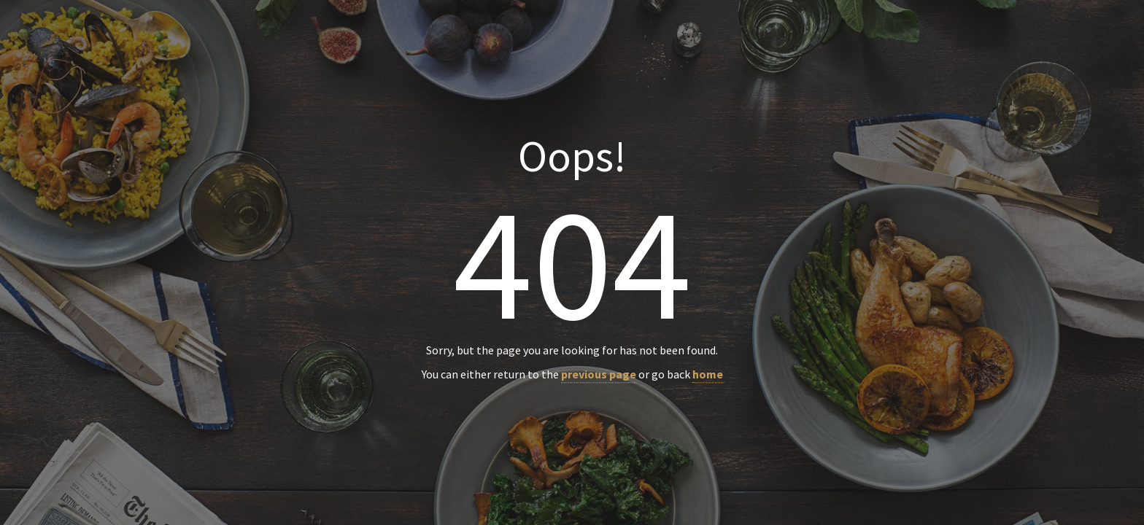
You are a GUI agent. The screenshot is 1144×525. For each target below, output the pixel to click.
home (707, 375)
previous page (598, 375)
